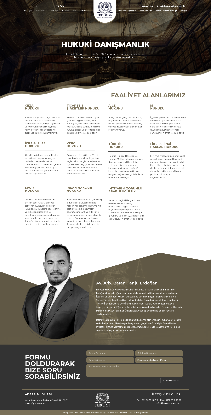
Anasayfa (28, 11)
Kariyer (65, 11)
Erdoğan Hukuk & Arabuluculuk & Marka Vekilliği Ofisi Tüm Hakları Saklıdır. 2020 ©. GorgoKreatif (105, 412)
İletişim (184, 11)
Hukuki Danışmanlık (128, 10)
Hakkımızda (41, 11)
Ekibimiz (54, 11)
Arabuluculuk (147, 10)
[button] (2, 50)
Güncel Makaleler (81, 11)
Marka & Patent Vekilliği (167, 10)
